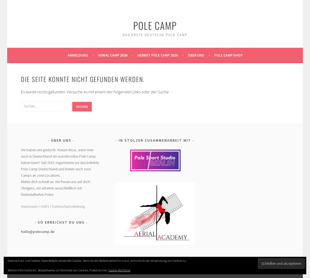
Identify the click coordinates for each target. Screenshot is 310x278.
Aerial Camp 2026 (112, 55)
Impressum (29, 206)
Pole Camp (155, 25)
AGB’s (45, 206)
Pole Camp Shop (228, 55)
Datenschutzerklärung (68, 206)
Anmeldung (78, 55)
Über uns (196, 55)
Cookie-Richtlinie (119, 270)
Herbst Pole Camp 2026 (157, 55)
